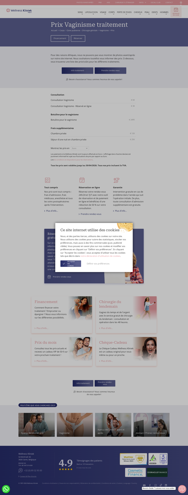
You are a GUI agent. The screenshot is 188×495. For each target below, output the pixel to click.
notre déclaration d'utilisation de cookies (100, 256)
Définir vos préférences (98, 263)
